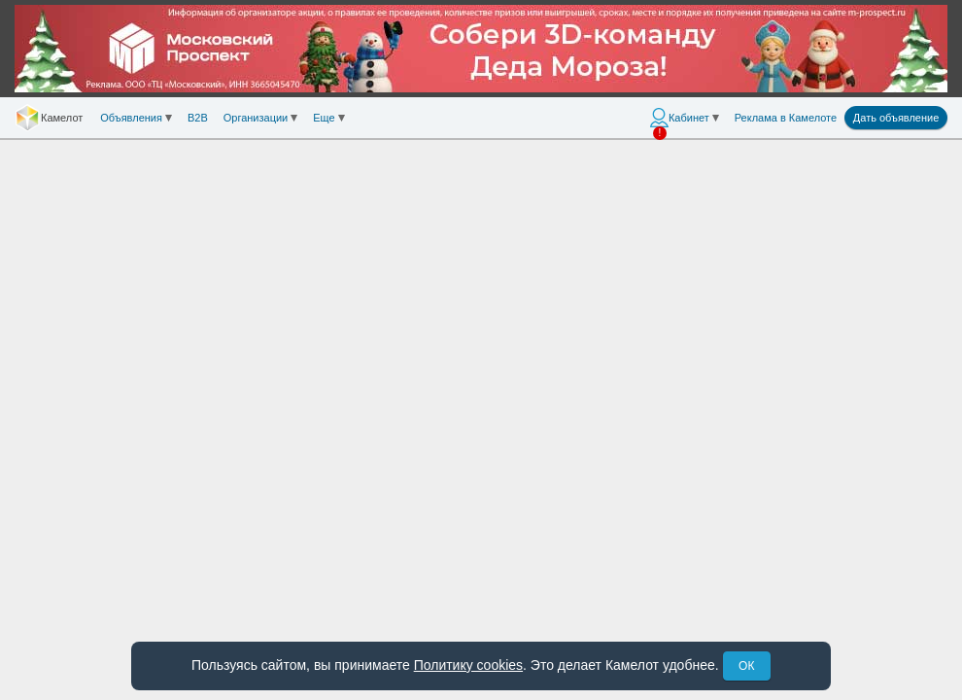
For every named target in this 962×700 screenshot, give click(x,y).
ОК (746, 666)
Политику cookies (468, 665)
